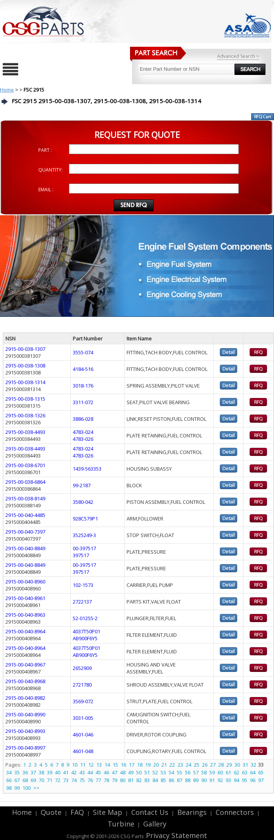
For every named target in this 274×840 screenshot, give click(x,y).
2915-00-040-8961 (25, 598)
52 (155, 772)
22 (172, 764)
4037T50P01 (86, 631)
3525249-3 (84, 535)
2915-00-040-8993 (25, 731)
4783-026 (83, 438)
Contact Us (149, 812)
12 (91, 764)
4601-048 (83, 751)
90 (204, 780)
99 (17, 787)
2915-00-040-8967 (25, 664)
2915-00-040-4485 (25, 515)
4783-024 (83, 432)
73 (65, 780)
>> (36, 787)
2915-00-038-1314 (25, 382)
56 (187, 772)
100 (26, 787)
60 (220, 772)
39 (49, 772)
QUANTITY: (50, 170)
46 (106, 772)
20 (156, 764)
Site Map (107, 812)
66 (9, 780)
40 (57, 772)
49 (131, 772)
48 (122, 772)
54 (171, 772)
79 (114, 780)
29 (229, 764)
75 (82, 780)
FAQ (77, 812)
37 (33, 772)
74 (74, 780)
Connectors (235, 812)
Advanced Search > (238, 56)
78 (106, 780)
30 (237, 764)
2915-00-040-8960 (25, 581)
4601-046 (83, 734)
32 (253, 764)
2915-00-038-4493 (25, 432)
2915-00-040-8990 (25, 714)
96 (252, 780)
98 (9, 787)
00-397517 (84, 548)
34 (9, 772)
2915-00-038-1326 (25, 415)
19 (148, 764)
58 (204, 772)
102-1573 (83, 585)
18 (139, 764)
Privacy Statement (175, 835)
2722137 (82, 601)
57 (196, 772)
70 (41, 780)
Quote (51, 812)
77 (98, 780)
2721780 (82, 684)
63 (244, 772)
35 (17, 772)
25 (196, 764)
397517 (81, 555)
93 (228, 780)
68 (25, 780)
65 (261, 772)
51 (147, 772)
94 (236, 780)
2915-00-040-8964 (25, 631)
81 (131, 780)
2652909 (82, 668)
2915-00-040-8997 (25, 747)
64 (252, 772)
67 (17, 780)
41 (65, 772)
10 (74, 764)
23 (180, 764)
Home (7, 89)
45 (98, 772)
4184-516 (83, 369)
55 (179, 772)
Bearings (192, 812)
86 (171, 780)
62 (236, 772)
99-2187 (82, 485)
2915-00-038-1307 (25, 348)
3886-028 (83, 418)
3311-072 (83, 402)
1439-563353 (87, 468)
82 (139, 780)
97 (261, 780)
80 (122, 780)
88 (187, 780)
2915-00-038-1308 (25, 365)
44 (90, 772)
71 (49, 780)
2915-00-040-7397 (25, 531)
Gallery (154, 823)
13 (99, 764)
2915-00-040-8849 (25, 548)
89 (196, 780)
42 (74, 772)
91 (212, 780)
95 (244, 780)
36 (25, 772)
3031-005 (83, 717)
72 (57, 780)
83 (147, 780)
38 (41, 772)
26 (204, 764)
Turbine (121, 823)
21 (164, 764)
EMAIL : (45, 189)
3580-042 (83, 501)
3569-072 (83, 701)
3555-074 (83, 352)
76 (90, 780)
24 (188, 764)
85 (163, 780)
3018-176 (83, 385)
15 (115, 764)
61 (228, 772)
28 (221, 764)
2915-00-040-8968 (25, 681)
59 (212, 772)
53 (163, 772)
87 (179, 780)
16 (123, 764)
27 (213, 764)
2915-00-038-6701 (25, 465)
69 (33, 780)
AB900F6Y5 (85, 638)
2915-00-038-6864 (25, 481)
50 (139, 772)
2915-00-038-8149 (25, 498)
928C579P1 (85, 518)
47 (114, 772)
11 (83, 764)
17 (131, 764)
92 (220, 780)
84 (155, 780)
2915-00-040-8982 (25, 697)
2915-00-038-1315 (25, 398)
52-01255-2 (85, 618)
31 (245, 764)
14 (107, 764)
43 (82, 772)
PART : (45, 150)
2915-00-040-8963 (25, 614)
